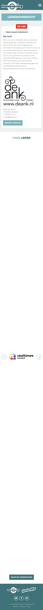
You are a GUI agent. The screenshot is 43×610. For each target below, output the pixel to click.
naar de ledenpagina (21, 577)
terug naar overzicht (15, 32)
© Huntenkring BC (16, 604)
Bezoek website (13, 123)
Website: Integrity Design (21, 606)
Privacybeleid (28, 604)
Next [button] (38, 356)
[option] (21, 357)
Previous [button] (4, 356)
